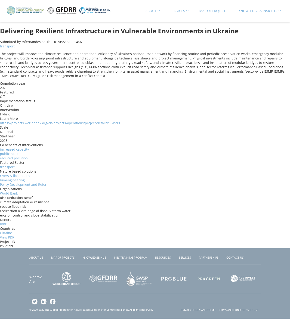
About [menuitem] (151, 12)
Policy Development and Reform (24, 184)
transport (7, 46)
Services (185, 258)
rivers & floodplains (15, 175)
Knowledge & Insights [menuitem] (258, 12)
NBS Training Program (130, 258)
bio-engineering (12, 180)
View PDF (7, 237)
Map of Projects (63, 258)
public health (10, 154)
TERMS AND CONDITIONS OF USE (238, 310)
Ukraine (6, 233)
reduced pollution (14, 158)
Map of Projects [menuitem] (213, 11)
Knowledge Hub (94, 258)
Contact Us (235, 258)
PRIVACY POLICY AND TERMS (198, 310)
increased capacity (14, 149)
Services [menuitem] (178, 12)
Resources (163, 258)
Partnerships (209, 258)
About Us (36, 258)
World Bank (9, 193)
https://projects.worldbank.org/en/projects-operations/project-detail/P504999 (60, 123)
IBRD (3, 224)
